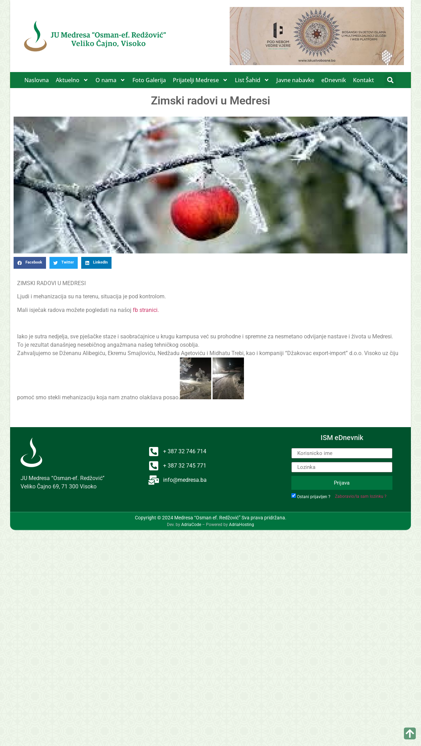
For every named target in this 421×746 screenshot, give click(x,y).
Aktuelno (72, 80)
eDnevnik (333, 80)
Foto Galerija (149, 80)
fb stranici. (146, 310)
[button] (390, 80)
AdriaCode (191, 524)
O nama (110, 80)
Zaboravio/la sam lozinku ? (360, 496)
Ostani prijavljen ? (313, 497)
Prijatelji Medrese (200, 80)
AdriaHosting (241, 524)
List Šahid (252, 80)
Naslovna (36, 80)
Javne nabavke (295, 80)
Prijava (342, 483)
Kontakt (363, 80)
